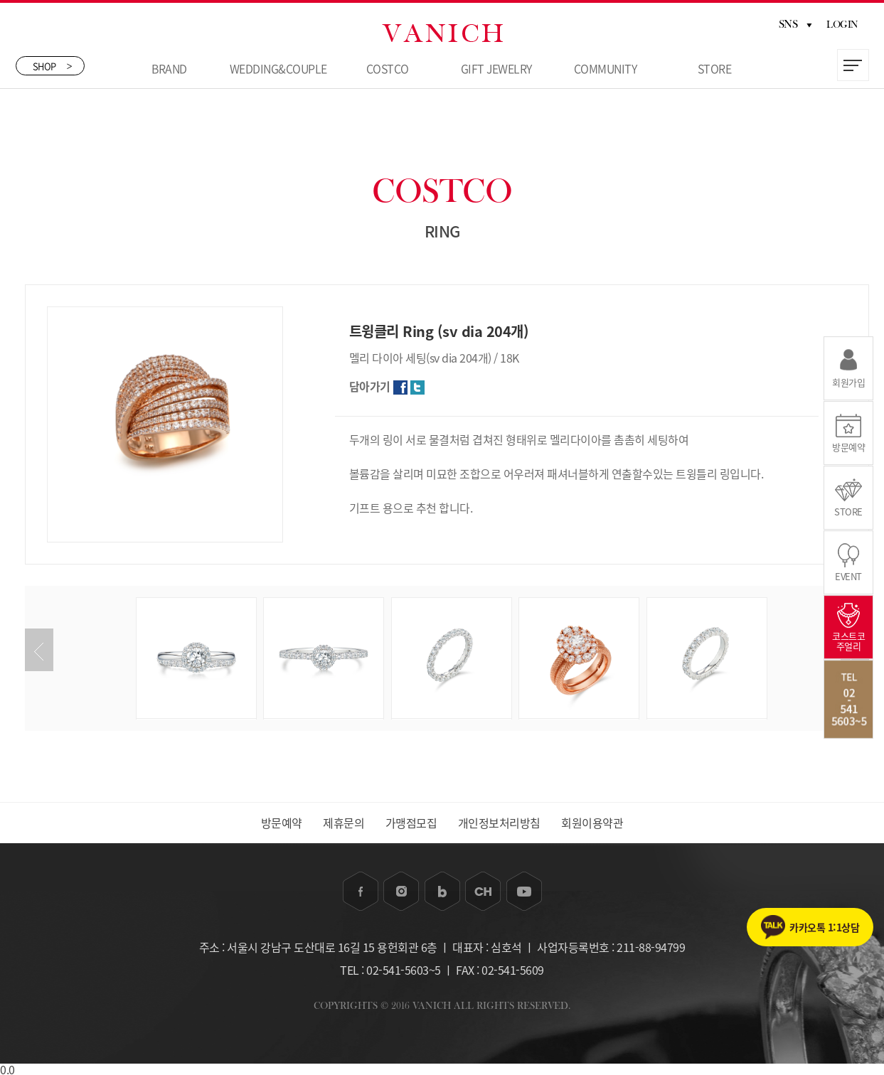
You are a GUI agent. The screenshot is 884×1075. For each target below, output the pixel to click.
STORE (715, 68)
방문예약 (281, 822)
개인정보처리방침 (499, 822)
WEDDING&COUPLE (278, 68)
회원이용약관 (592, 822)
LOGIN (842, 25)
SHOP (53, 66)
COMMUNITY (605, 68)
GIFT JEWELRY (496, 68)
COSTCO (387, 68)
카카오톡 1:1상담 (824, 927)
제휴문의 (343, 822)
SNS (795, 24)
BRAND (169, 68)
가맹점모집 (411, 822)
